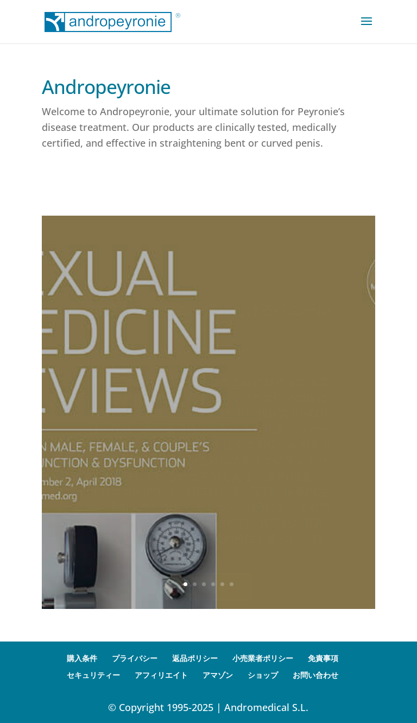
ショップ (263, 675)
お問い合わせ (315, 675)
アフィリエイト (161, 675)
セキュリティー (93, 675)
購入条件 (82, 658)
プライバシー (134, 658)
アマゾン (218, 675)
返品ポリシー (195, 658)
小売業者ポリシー (262, 658)
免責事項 (323, 658)
